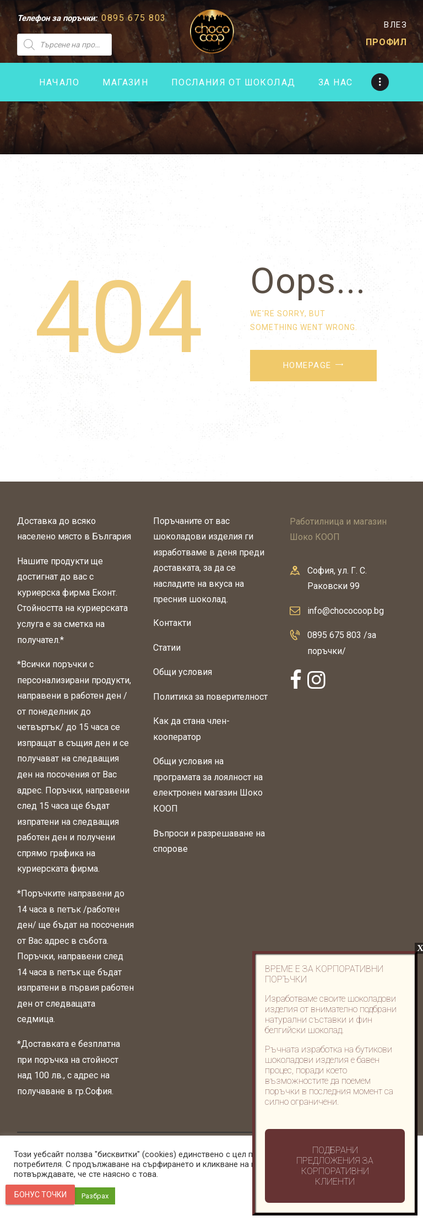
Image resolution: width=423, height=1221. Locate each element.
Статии (167, 647)
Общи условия (182, 672)
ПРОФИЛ (386, 42)
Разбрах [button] (95, 1196)
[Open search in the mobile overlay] (96, 45)
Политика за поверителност (210, 696)
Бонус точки (40, 1194)
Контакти (172, 623)
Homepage (307, 365)
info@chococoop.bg (345, 611)
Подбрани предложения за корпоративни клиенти (334, 1166)
